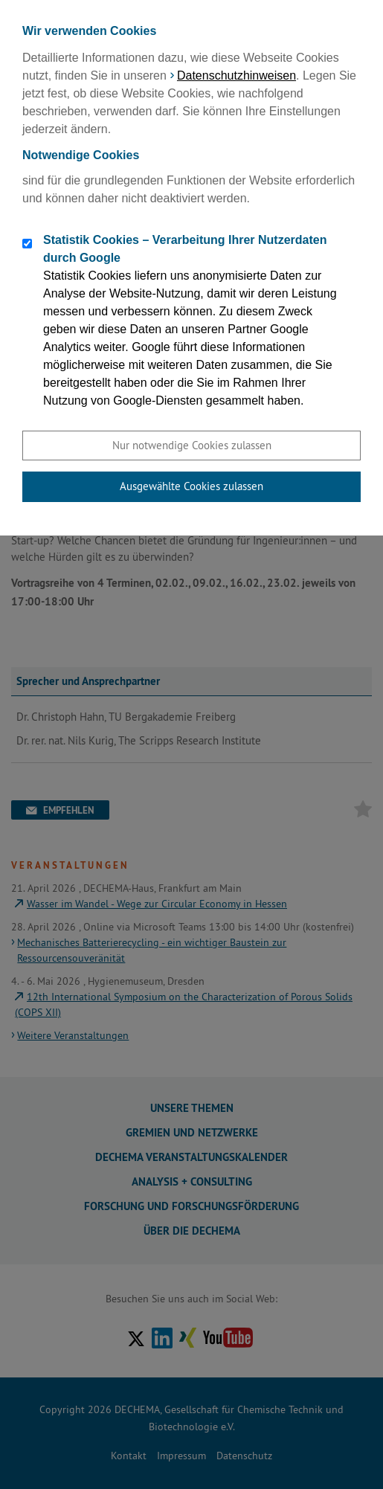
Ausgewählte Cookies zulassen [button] (191, 486)
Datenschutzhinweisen (236, 75)
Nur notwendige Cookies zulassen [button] (191, 445)
